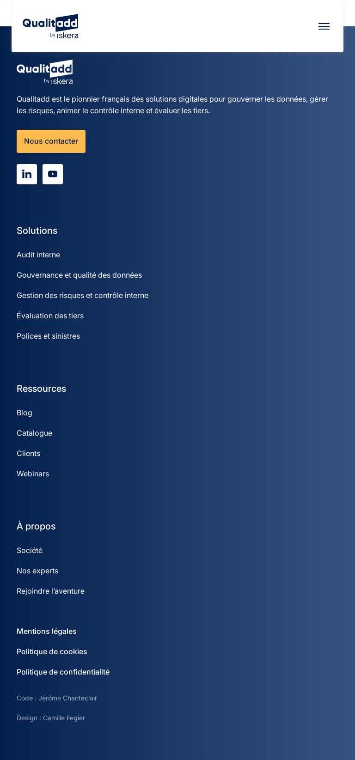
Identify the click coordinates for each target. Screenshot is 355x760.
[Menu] (324, 26)
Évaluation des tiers (50, 315)
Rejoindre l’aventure (51, 591)
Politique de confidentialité (63, 671)
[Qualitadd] (50, 26)
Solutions (37, 230)
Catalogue (34, 433)
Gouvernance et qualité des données (79, 275)
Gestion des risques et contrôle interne (82, 295)
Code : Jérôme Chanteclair (57, 698)
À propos (36, 526)
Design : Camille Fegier (51, 718)
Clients (28, 453)
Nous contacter (51, 141)
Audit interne (38, 254)
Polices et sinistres (48, 335)
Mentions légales (47, 631)
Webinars (33, 473)
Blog (24, 412)
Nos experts (37, 570)
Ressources (41, 388)
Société (30, 550)
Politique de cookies (52, 651)
